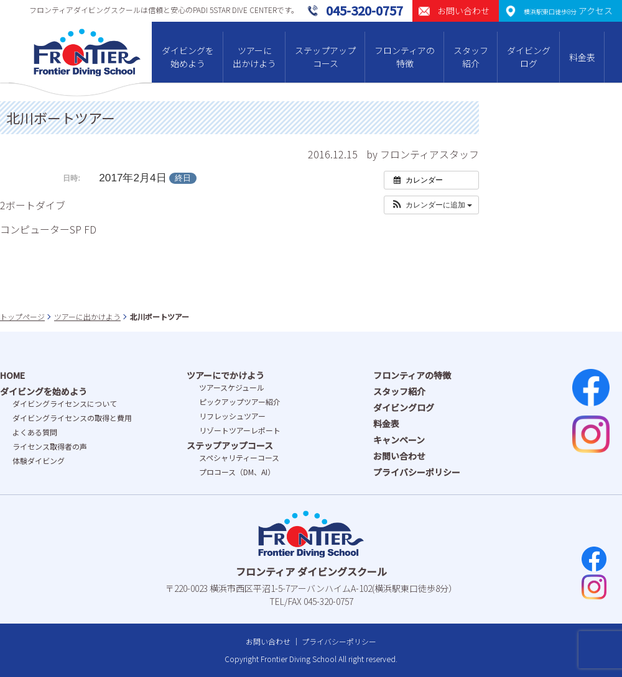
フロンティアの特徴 (404, 57)
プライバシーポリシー (416, 472)
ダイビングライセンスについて (64, 403)
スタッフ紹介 (470, 57)
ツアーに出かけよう (254, 57)
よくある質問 (34, 432)
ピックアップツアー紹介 (240, 401)
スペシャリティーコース (239, 457)
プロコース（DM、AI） (237, 471)
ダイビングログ (528, 57)
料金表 (582, 57)
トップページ (22, 316)
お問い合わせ (399, 456)
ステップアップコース (325, 57)
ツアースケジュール (231, 387)
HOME (12, 375)
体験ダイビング (38, 460)
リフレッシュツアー (232, 416)
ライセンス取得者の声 (49, 446)
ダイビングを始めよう (188, 57)
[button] (431, 205)
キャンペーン (399, 440)
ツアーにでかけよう (225, 375)
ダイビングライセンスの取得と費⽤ (72, 417)
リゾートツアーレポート (240, 430)
